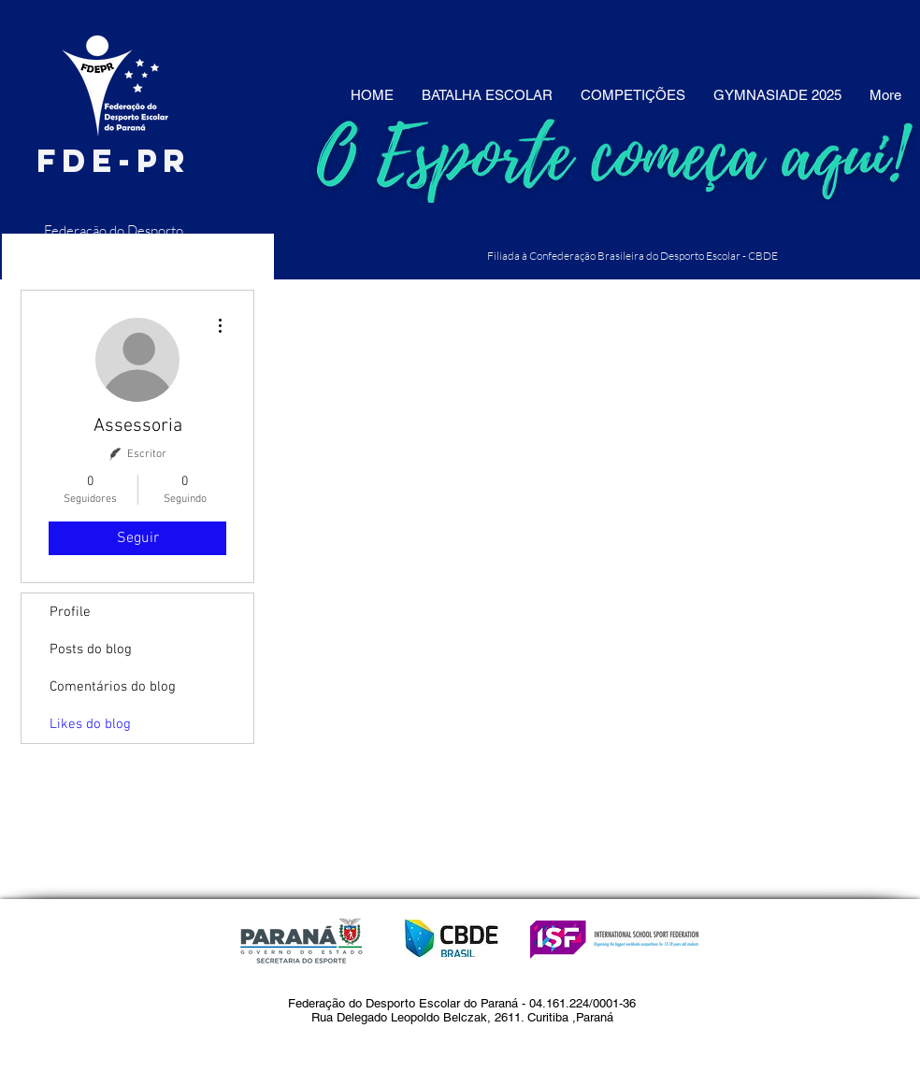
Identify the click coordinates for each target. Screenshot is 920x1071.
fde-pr (113, 160)
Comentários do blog (113, 686)
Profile (70, 612)
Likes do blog (90, 724)
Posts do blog (91, 649)
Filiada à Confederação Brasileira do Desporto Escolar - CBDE (632, 256)
